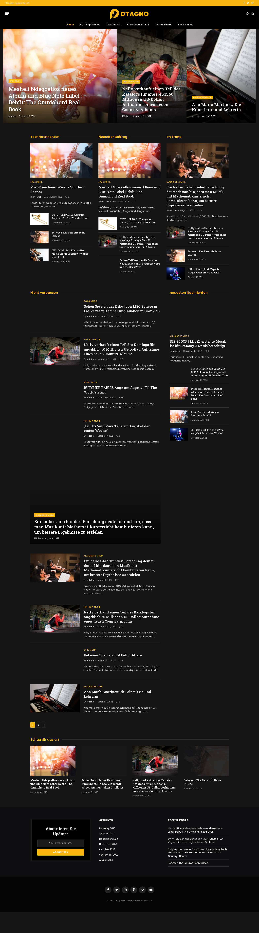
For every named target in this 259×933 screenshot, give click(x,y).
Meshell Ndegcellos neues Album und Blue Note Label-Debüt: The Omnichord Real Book (48, 98)
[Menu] (7, 13)
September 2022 (108, 875)
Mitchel (12, 116)
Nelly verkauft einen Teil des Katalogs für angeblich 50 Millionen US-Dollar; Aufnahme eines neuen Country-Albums (150, 98)
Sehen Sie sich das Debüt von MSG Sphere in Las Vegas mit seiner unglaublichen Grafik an (122, 311)
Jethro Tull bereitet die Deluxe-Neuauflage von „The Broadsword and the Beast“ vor (140, 264)
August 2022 (106, 881)
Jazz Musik (113, 24)
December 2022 (108, 859)
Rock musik (185, 24)
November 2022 (108, 865)
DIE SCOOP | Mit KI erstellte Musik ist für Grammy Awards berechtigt (70, 254)
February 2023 (107, 849)
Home (70, 24)
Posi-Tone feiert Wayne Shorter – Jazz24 (57, 189)
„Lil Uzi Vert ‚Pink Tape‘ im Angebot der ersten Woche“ (204, 271)
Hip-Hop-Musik (90, 24)
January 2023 (107, 854)
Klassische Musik (138, 24)
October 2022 (107, 870)
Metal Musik (163, 24)
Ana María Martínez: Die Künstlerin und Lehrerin (217, 106)
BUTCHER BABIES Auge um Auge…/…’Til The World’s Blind (70, 216)
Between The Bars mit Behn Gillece (68, 234)
